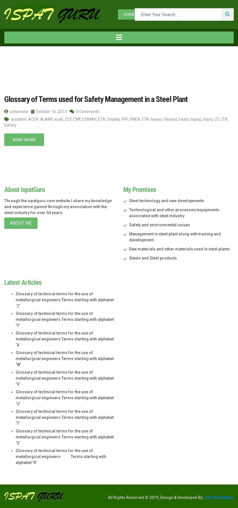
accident (18, 119)
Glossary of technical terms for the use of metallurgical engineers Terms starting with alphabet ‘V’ (65, 378)
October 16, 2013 (49, 111)
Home (14, 58)
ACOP (33, 119)
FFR (124, 119)
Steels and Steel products (153, 258)
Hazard (170, 119)
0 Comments (84, 111)
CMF (76, 119)
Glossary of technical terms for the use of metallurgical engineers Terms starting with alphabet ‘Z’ (65, 300)
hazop (196, 119)
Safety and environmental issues (159, 225)
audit (58, 119)
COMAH (89, 119)
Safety (10, 125)
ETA (101, 119)
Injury (208, 119)
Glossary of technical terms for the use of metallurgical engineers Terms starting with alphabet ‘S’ (65, 437)
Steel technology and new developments (166, 200)
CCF (68, 119)
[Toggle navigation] (119, 37)
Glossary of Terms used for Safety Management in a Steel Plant (96, 99)
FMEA (135, 119)
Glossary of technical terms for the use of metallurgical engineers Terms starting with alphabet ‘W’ (65, 358)
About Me (21, 223)
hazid (184, 119)
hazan (156, 119)
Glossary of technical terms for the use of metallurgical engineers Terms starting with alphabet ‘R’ (61, 456)
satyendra (16, 111)
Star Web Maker (219, 497)
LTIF (224, 119)
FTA (145, 119)
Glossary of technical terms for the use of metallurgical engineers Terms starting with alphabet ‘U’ (65, 398)
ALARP (46, 119)
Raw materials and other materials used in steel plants (179, 249)
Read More (24, 140)
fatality (113, 119)
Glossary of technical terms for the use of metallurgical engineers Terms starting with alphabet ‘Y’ (65, 319)
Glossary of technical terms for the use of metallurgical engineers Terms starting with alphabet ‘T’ (65, 417)
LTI (216, 119)
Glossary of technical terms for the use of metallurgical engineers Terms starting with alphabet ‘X (65, 339)
